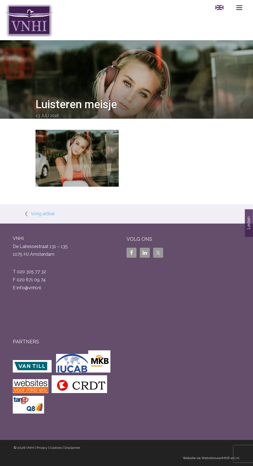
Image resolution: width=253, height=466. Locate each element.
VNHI (30, 448)
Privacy (42, 448)
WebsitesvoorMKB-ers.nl (220, 458)
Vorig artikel (43, 213)
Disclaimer (72, 448)
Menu (239, 7)
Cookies (56, 448)
